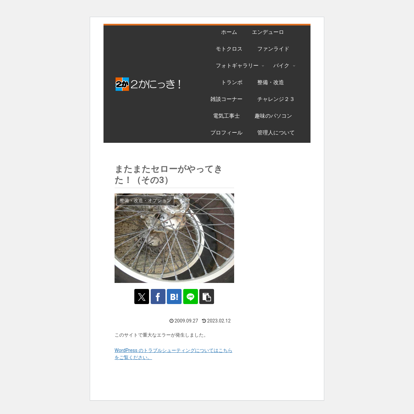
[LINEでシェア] (191, 296)
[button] (207, 296)
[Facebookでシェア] (157, 296)
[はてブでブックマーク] (174, 296)
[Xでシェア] (140, 296)
